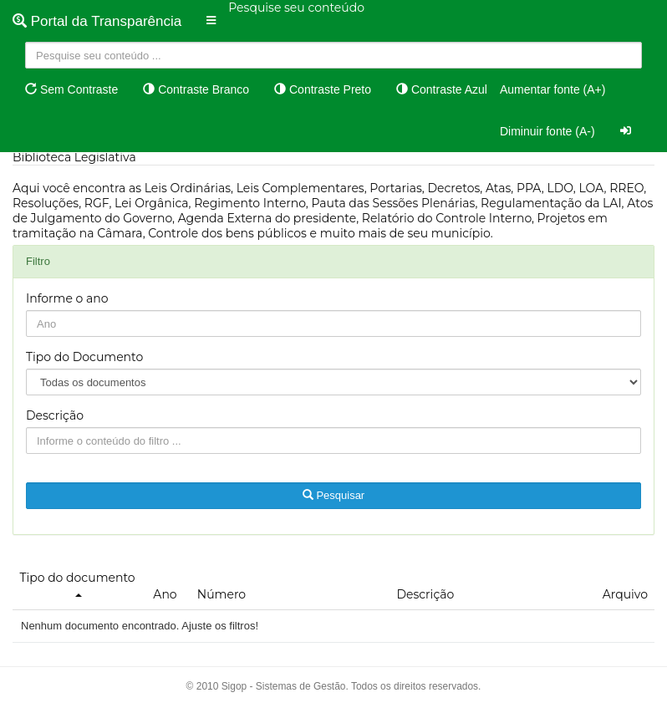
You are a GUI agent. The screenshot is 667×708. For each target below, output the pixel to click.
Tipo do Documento (84, 356)
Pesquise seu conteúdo (296, 7)
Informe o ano (67, 298)
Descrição (55, 415)
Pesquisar (333, 495)
